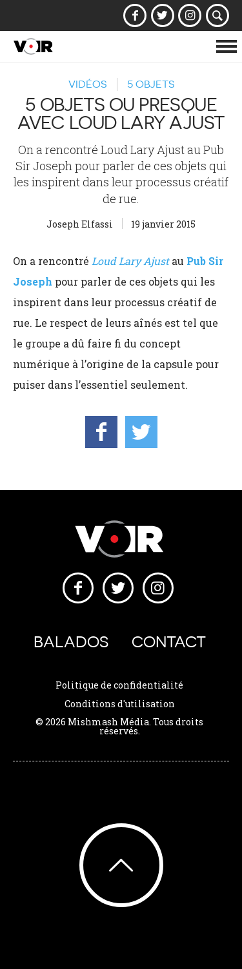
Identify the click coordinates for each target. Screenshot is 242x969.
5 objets (150, 84)
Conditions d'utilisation (120, 704)
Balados (71, 641)
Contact (169, 641)
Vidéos (87, 84)
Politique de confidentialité (119, 685)
